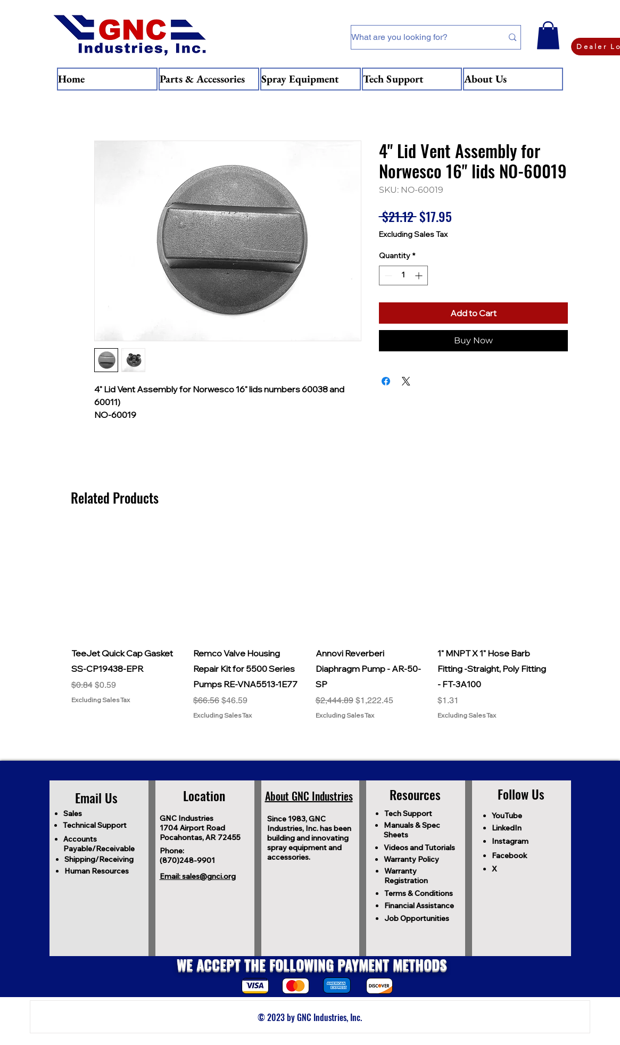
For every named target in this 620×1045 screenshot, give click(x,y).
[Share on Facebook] (385, 381)
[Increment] (419, 275)
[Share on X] (406, 381)
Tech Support (408, 813)
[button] (548, 35)
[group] (310, 623)
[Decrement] (387, 275)
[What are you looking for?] (419, 37)
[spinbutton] (403, 275)
